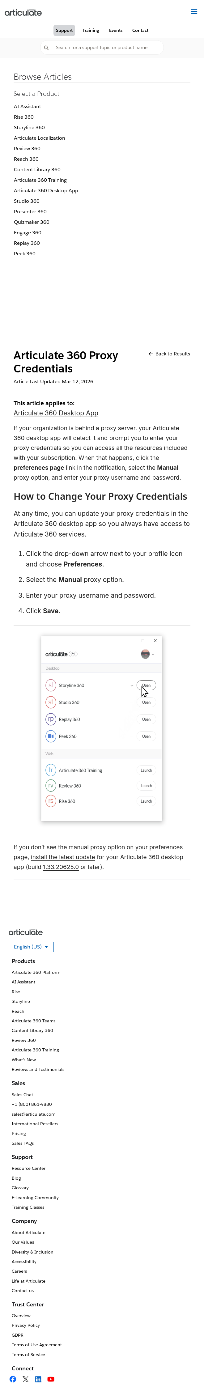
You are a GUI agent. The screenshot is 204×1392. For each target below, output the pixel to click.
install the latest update (63, 857)
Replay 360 (27, 243)
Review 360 (27, 148)
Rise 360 (24, 117)
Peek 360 (25, 253)
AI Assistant (27, 106)
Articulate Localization (39, 138)
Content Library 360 (37, 169)
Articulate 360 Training (40, 180)
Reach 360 (26, 159)
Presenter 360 (30, 211)
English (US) (34, 948)
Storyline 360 (29, 127)
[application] (186, 1374)
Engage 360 (27, 232)
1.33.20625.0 (61, 867)
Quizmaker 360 (31, 222)
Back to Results (169, 353)
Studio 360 (27, 201)
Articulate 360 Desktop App (46, 190)
